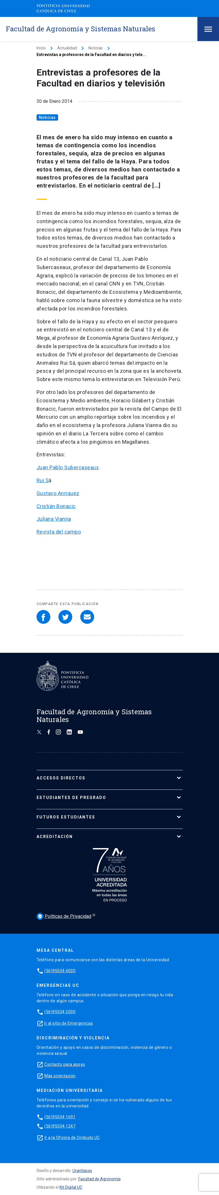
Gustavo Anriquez (58, 493)
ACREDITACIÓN (55, 836)
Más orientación (60, 1076)
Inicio (41, 48)
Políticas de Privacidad (64, 916)
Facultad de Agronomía (99, 1179)
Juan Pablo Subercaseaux (68, 467)
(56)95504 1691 (59, 1117)
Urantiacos (82, 1170)
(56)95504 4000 (59, 970)
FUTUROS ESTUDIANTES (66, 817)
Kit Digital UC (71, 1187)
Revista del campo (59, 532)
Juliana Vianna (54, 519)
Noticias (95, 48)
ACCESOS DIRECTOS (61, 778)
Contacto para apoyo (64, 1064)
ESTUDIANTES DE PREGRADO (71, 797)
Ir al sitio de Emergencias (68, 1023)
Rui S (43, 480)
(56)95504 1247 (59, 1126)
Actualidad (67, 48)
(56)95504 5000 (59, 1011)
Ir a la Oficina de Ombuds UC (72, 1137)
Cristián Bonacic (56, 506)
